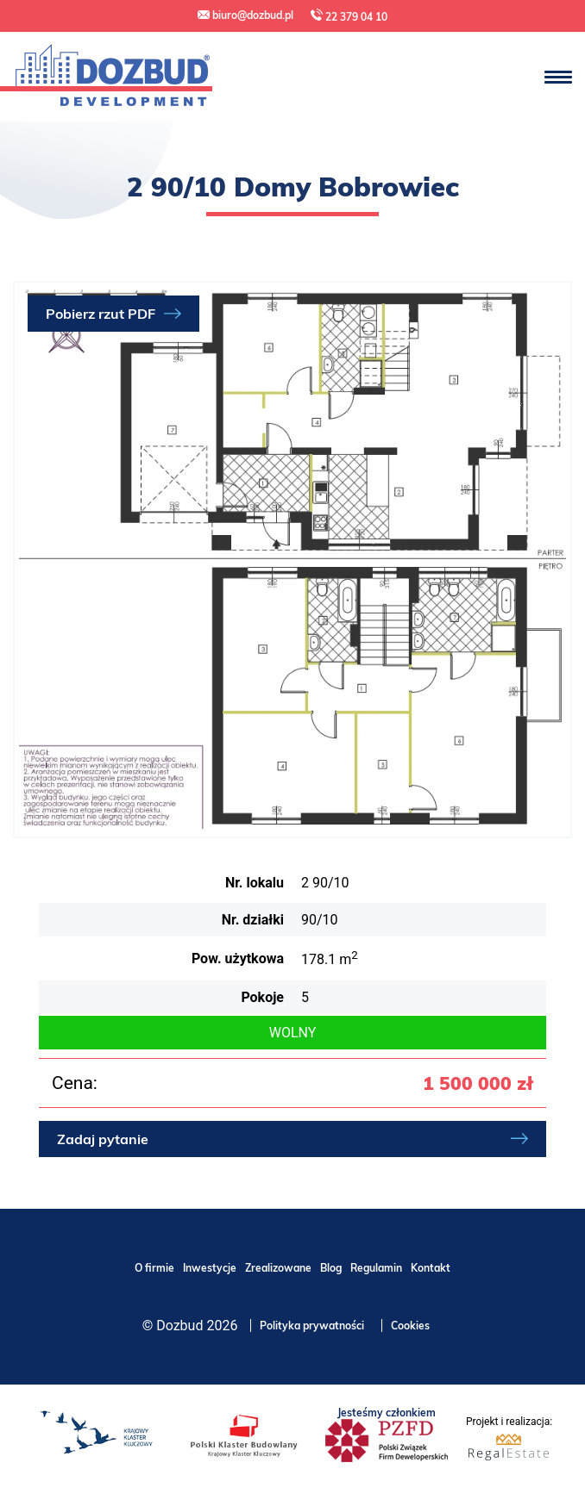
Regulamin (376, 1267)
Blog (331, 1267)
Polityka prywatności (312, 1325)
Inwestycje (209, 1267)
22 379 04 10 (349, 16)
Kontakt (430, 1267)
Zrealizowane (278, 1267)
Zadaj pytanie (102, 1139)
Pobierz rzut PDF (100, 313)
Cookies (410, 1325)
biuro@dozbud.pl (245, 15)
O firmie (154, 1267)
